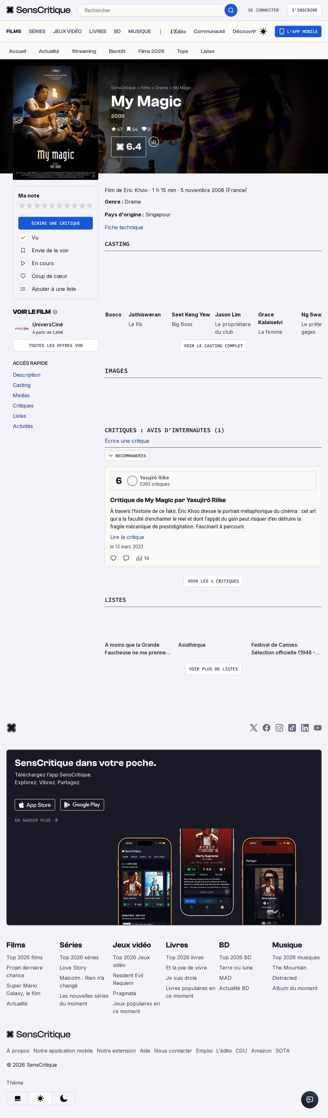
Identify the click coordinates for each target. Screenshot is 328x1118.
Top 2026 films (24, 957)
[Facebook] (266, 730)
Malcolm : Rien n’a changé (82, 982)
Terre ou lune (236, 967)
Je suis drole (181, 978)
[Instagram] (279, 730)
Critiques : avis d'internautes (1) (170, 430)
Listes (116, 599)
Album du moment (294, 988)
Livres (177, 945)
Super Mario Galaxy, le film (23, 989)
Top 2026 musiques (296, 957)
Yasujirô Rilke (154, 477)
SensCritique (123, 87)
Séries (71, 945)
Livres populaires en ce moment (190, 992)
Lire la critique (127, 537)
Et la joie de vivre (186, 967)
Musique (287, 945)
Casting (118, 244)
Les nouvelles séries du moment (84, 1000)
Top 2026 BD (235, 957)
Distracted (284, 978)
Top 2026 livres (185, 957)
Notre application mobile (63, 1050)
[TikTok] (292, 730)
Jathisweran (144, 314)
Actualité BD (234, 988)
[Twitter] (254, 730)
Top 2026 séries (79, 957)
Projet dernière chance (24, 971)
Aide (145, 1050)
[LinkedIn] (305, 730)
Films (146, 87)
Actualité (17, 1003)
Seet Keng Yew (191, 314)
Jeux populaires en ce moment (136, 1007)
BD (224, 945)
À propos (17, 1050)
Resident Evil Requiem (128, 979)
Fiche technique (124, 227)
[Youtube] (318, 730)
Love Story (73, 967)
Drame (162, 87)
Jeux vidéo (132, 945)
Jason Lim (228, 314)
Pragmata (124, 993)
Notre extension (116, 1050)
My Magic (182, 87)
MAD (225, 978)
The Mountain (289, 967)
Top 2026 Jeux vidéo (131, 961)
